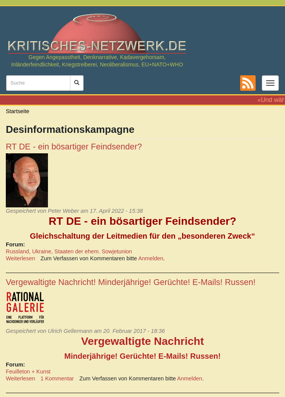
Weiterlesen (20, 258)
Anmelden (151, 258)
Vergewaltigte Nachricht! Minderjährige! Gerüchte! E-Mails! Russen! (131, 282)
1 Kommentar (57, 378)
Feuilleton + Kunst (28, 371)
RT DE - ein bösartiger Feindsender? (74, 146)
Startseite (17, 111)
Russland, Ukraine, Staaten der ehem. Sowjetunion (69, 251)
